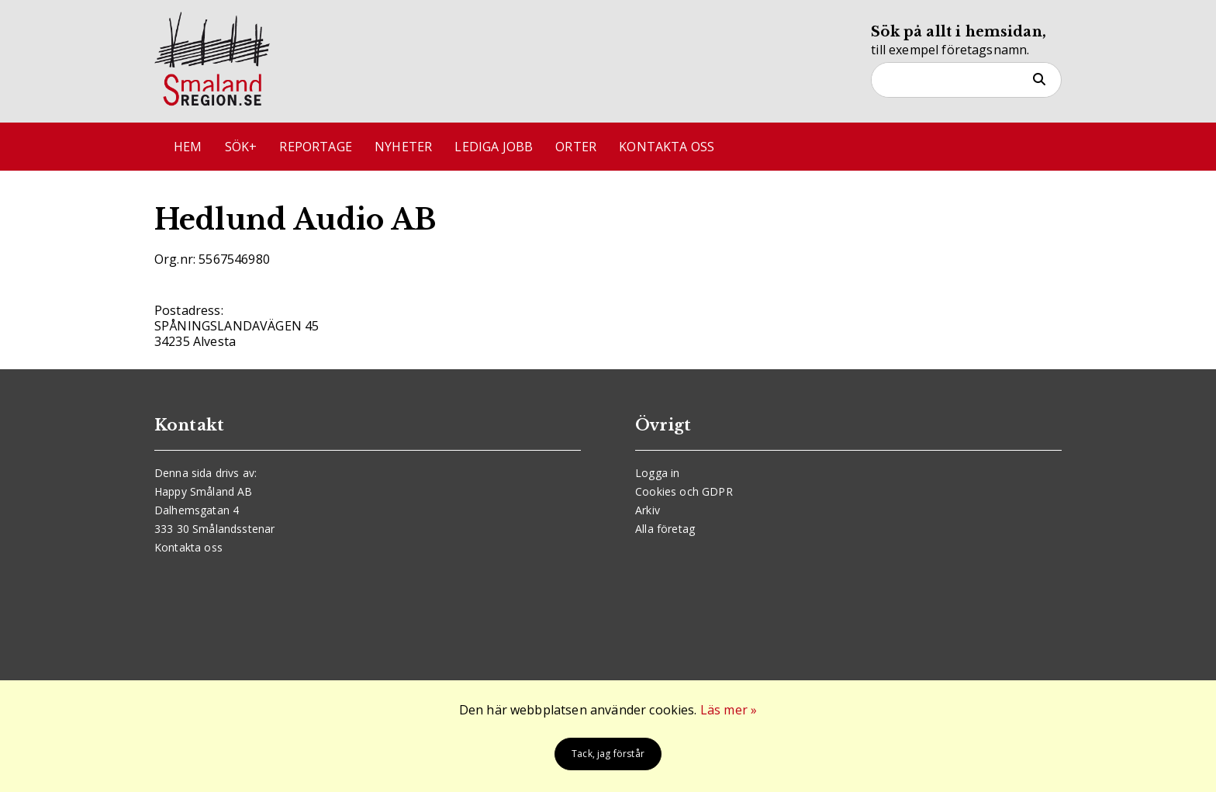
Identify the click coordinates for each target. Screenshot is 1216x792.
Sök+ (241, 146)
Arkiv (647, 510)
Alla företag (665, 528)
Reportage (315, 146)
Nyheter (403, 146)
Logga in (657, 472)
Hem (188, 146)
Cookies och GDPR (684, 491)
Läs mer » (728, 709)
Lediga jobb (493, 146)
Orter (575, 146)
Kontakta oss (666, 146)
